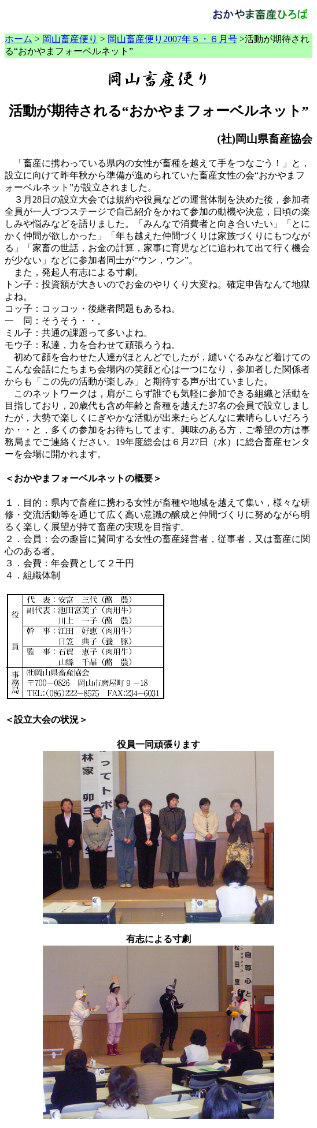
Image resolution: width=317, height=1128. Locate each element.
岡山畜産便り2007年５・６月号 (172, 39)
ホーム (18, 39)
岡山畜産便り (70, 39)
